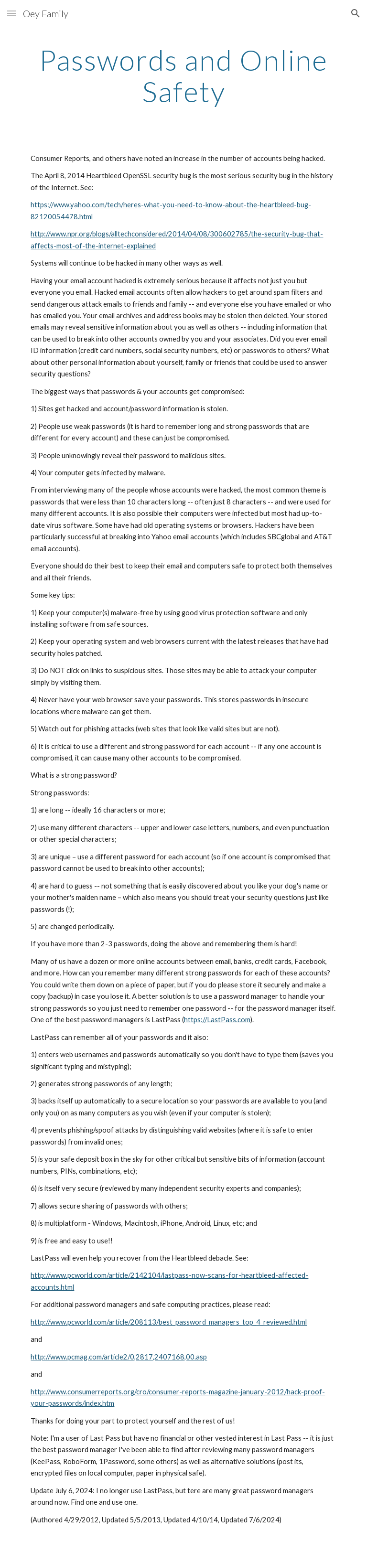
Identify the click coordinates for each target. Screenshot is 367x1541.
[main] (183, 75)
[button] (11, 13)
